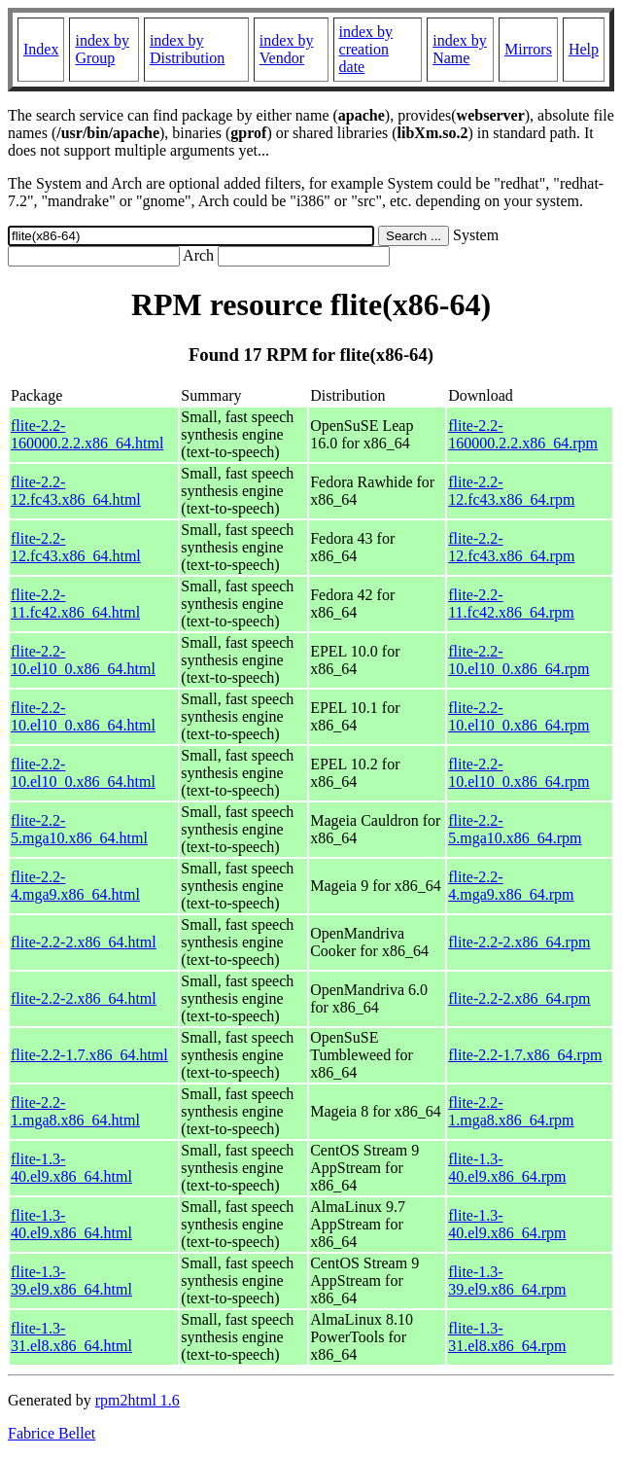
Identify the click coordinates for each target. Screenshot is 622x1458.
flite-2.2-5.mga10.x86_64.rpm (514, 829)
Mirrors (528, 49)
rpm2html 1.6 (137, 1400)
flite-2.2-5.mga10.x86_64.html (79, 829)
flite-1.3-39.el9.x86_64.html (71, 1280)
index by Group (102, 49)
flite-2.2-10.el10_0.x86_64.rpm (518, 660)
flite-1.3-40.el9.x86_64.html (71, 1168)
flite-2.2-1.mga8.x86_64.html (75, 1111)
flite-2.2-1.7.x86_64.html (89, 1055)
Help (584, 49)
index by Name (459, 49)
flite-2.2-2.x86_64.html (83, 942)
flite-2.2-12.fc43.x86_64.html (76, 491)
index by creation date (366, 49)
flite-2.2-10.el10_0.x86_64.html (83, 660)
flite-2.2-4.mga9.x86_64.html (75, 886)
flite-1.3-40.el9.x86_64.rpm (507, 1168)
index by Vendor (286, 49)
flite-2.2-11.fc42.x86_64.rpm (511, 604)
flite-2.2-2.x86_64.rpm (519, 942)
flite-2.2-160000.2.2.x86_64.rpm (523, 434)
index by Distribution (187, 49)
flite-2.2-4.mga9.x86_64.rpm (510, 886)
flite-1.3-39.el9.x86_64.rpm (507, 1280)
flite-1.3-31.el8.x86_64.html (71, 1337)
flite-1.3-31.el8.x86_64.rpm (507, 1337)
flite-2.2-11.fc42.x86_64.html (75, 604)
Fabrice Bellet (51, 1433)
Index (40, 49)
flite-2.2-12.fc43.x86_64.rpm (511, 491)
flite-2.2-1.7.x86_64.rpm (525, 1055)
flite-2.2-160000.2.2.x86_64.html (87, 434)
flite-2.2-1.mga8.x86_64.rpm (510, 1111)
